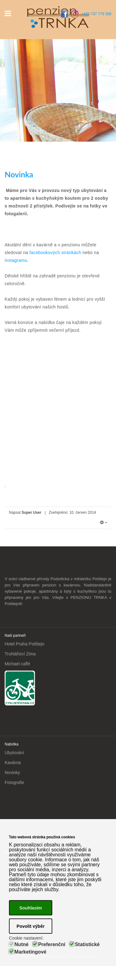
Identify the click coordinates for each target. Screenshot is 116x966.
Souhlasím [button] (30, 907)
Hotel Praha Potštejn (24, 643)
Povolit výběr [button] (31, 926)
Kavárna (13, 762)
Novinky (12, 772)
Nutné (21, 944)
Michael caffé (17, 663)
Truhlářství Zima (20, 653)
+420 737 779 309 (96, 14)
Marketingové (30, 952)
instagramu (16, 260)
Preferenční (51, 944)
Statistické (87, 944)
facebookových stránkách (55, 252)
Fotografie (14, 782)
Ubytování (14, 752)
